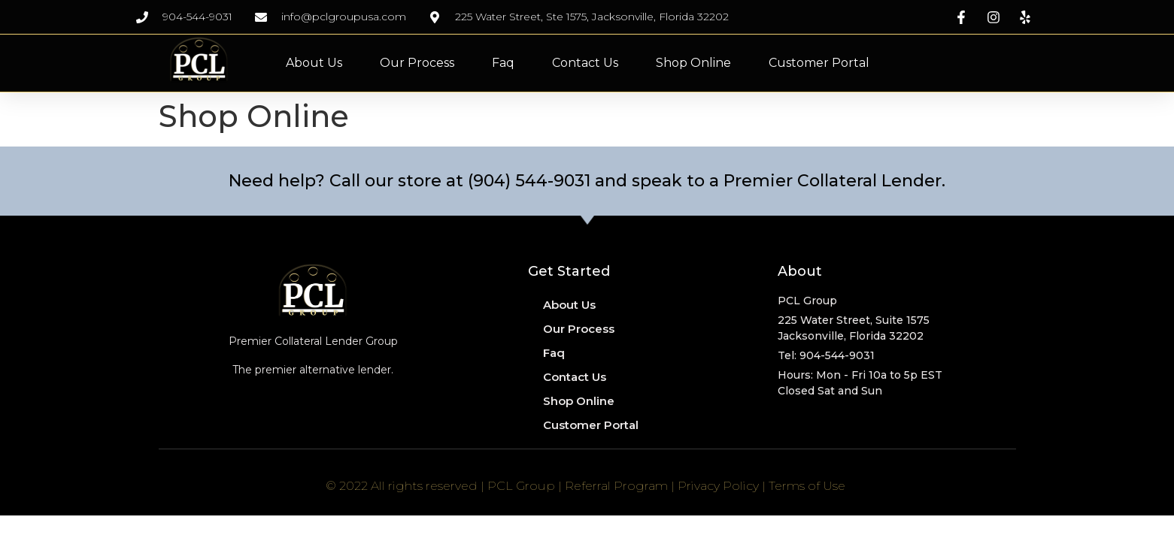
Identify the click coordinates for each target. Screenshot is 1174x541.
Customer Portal (819, 63)
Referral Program (616, 486)
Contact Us (585, 63)
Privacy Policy (718, 486)
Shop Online (693, 63)
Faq (503, 63)
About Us (314, 63)
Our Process (417, 63)
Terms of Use (807, 486)
